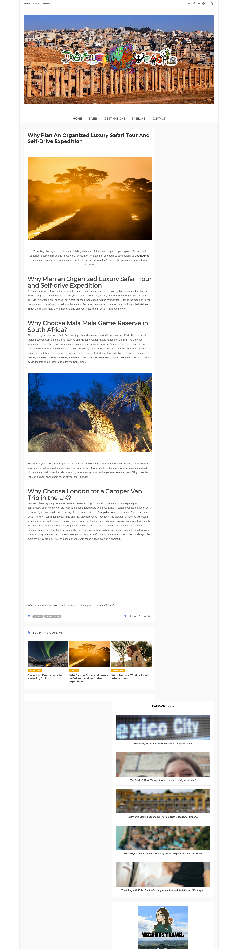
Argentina (118, 670)
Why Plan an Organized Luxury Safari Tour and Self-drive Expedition (88, 678)
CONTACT (158, 118)
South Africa (142, 255)
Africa (38, 616)
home (77, 118)
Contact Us (46, 4)
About (36, 4)
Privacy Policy (67, 911)
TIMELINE (138, 118)
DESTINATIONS (114, 118)
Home (27, 4)
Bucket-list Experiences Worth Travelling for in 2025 (47, 677)
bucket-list (35, 670)
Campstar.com (106, 512)
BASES (93, 118)
